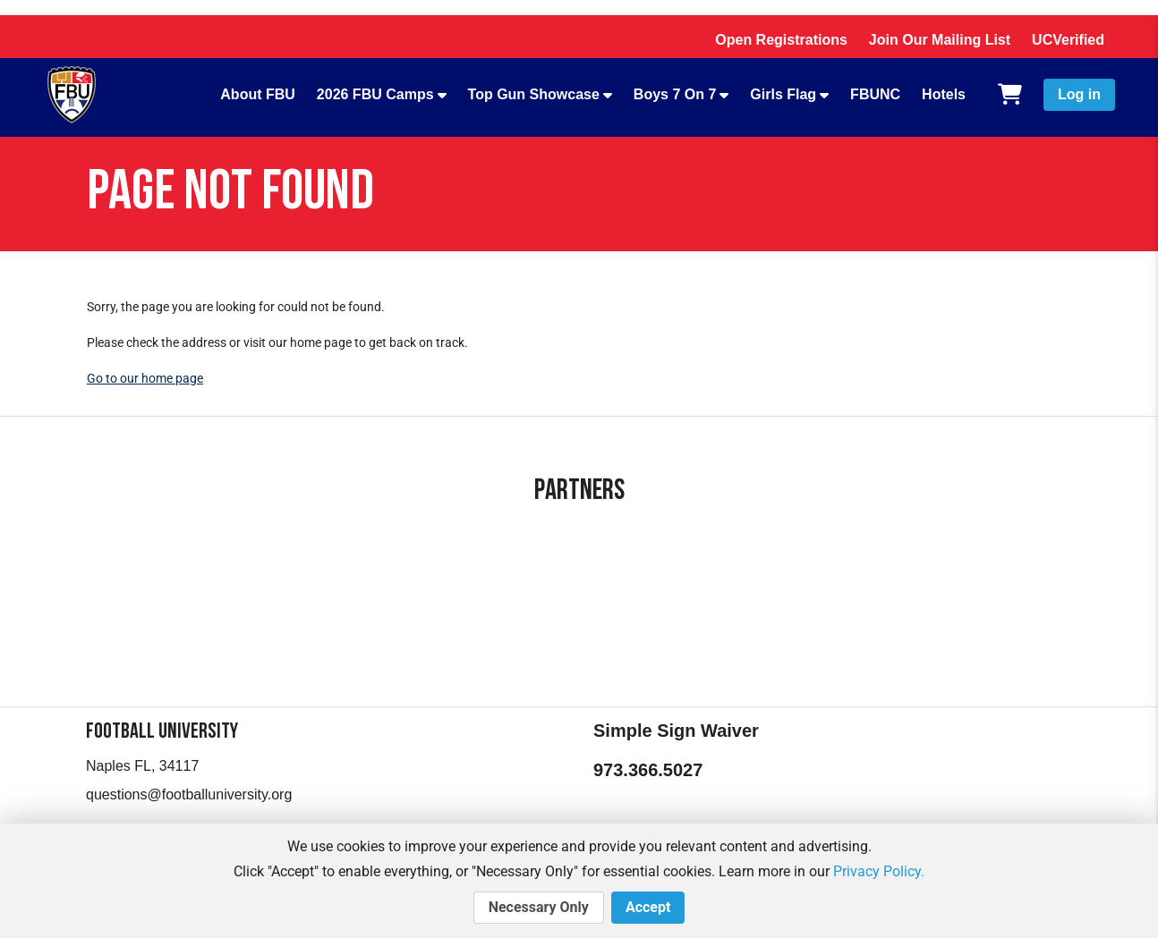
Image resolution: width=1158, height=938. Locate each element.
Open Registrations (781, 39)
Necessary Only (538, 907)
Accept (648, 908)
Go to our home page (145, 378)
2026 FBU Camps (375, 94)
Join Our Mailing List (939, 39)
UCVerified (1068, 39)
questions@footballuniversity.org (189, 794)
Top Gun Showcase (534, 94)
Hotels (944, 94)
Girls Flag (783, 94)
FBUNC (875, 94)
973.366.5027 (647, 770)
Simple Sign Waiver (676, 730)
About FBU (257, 94)
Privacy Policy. (878, 871)
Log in (1079, 94)
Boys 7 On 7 (675, 94)
